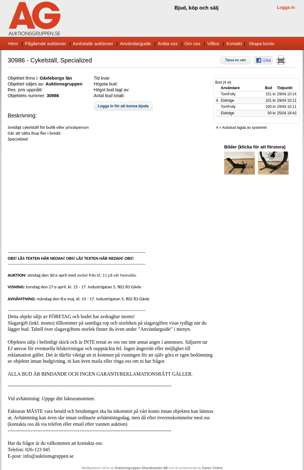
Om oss (193, 43)
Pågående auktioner (45, 43)
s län (67, 78)
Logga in (286, 7)
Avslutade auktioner (93, 43)
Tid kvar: (102, 78)
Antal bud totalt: (109, 95)
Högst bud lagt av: (112, 89)
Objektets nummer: (27, 95)
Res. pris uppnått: (25, 89)
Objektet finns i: (24, 78)
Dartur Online (212, 468)
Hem (13, 43)
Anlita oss (168, 43)
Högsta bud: (106, 83)
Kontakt (234, 43)
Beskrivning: (22, 116)
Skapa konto (261, 43)
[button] (235, 60)
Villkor (213, 43)
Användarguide (135, 43)
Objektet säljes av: (26, 83)
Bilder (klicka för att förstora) (255, 146)
